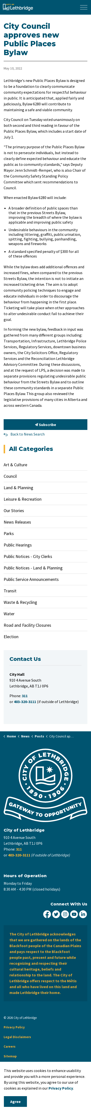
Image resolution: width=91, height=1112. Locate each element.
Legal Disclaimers (17, 1037)
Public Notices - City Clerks (28, 556)
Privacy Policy (14, 1027)
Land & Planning (18, 487)
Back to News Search (27, 434)
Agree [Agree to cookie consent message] (15, 1101)
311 (19, 849)
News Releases (17, 522)
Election (11, 636)
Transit (10, 591)
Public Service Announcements (31, 579)
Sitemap (10, 1056)
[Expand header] (83, 7)
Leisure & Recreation (22, 499)
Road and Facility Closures (27, 625)
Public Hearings (18, 545)
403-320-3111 (19, 855)
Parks (9, 533)
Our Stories (14, 510)
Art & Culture (15, 464)
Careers (10, 1046)
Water (9, 613)
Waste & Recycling (20, 602)
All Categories (31, 448)
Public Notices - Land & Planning (33, 568)
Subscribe (45, 424)
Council (10, 476)
